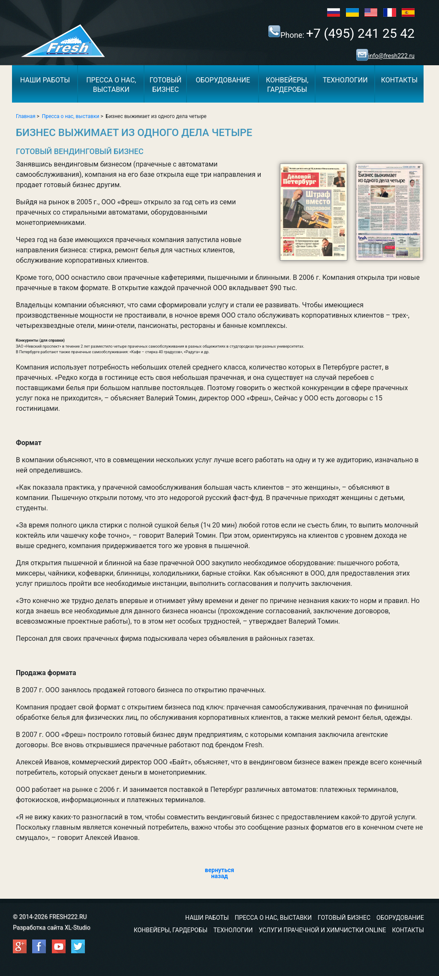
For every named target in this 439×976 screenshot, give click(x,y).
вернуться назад (219, 873)
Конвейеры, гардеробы (170, 930)
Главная (26, 116)
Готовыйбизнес (166, 85)
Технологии (345, 80)
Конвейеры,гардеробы (287, 85)
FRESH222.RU (68, 916)
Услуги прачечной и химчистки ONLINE (322, 930)
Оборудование (222, 80)
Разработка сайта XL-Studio (51, 927)
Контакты (399, 80)
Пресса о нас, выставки (70, 116)
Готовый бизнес (344, 917)
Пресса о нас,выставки (111, 85)
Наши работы (45, 80)
